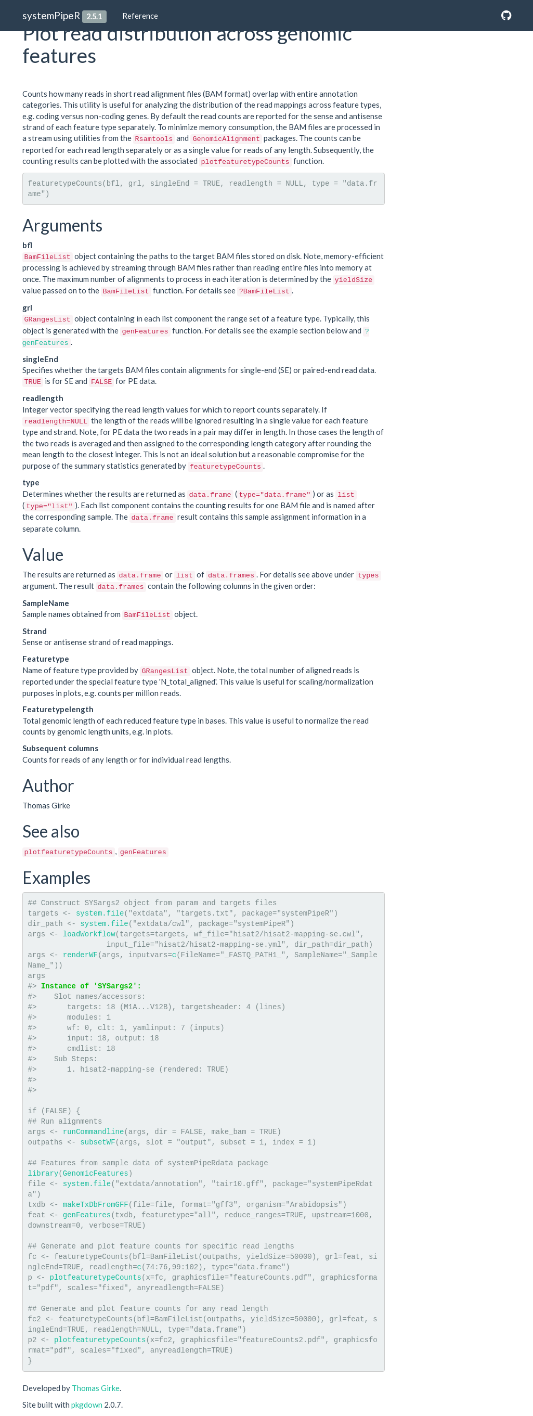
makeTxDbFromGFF (95, 1205)
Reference (140, 15)
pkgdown (86, 1404)
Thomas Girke (96, 1388)
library (43, 1173)
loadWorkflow (89, 934)
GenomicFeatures (95, 1173)
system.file (100, 913)
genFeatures (87, 1215)
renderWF (80, 955)
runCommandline (93, 1132)
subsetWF (97, 1142)
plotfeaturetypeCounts (95, 1277)
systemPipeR (51, 15)
